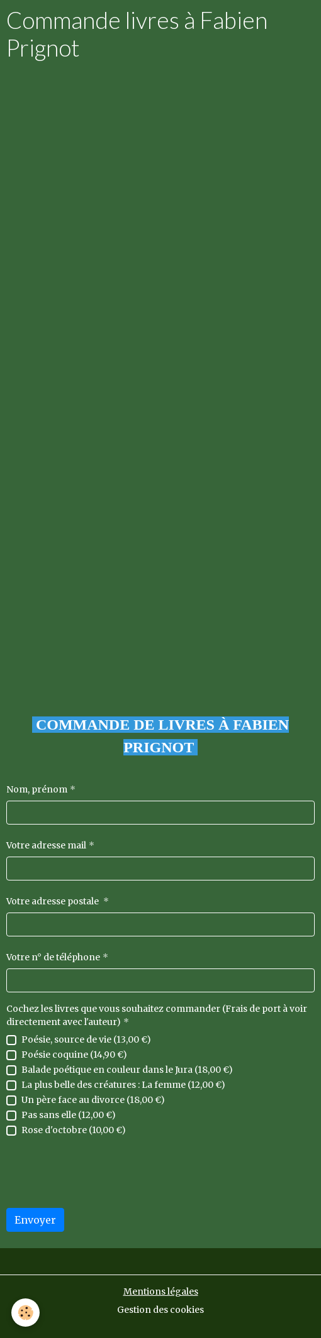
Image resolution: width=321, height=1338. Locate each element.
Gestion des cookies (160, 1309)
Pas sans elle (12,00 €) (68, 1115)
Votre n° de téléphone (53, 957)
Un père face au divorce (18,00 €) (93, 1099)
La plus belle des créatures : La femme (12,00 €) (123, 1084)
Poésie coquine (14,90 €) (74, 1054)
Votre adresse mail (46, 845)
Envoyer (35, 1220)
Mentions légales (160, 1291)
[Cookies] (25, 1312)
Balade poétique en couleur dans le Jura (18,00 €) (127, 1069)
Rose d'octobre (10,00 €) (73, 1130)
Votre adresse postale (53, 901)
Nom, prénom (36, 789)
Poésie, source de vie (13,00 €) (86, 1039)
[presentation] (102, 1173)
